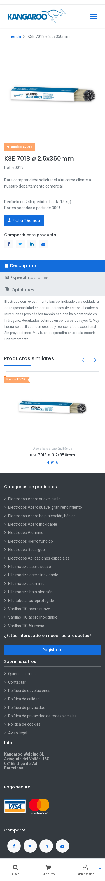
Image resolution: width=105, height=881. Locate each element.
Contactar (17, 682)
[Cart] (48, 870)
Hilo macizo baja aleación (30, 592)
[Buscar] (15, 870)
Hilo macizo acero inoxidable (33, 575)
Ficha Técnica (24, 220)
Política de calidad (24, 699)
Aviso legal (17, 733)
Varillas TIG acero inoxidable (32, 617)
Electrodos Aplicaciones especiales (39, 558)
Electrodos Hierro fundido (30, 541)
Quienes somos (22, 673)
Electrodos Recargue (26, 549)
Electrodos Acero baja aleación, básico (42, 516)
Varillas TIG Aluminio (26, 626)
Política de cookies (24, 724)
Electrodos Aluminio (26, 532)
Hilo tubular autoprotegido (31, 600)
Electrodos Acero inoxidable (33, 524)
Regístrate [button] (53, 650)
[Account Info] (85, 870)
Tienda (15, 36)
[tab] (52, 266)
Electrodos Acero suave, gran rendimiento (45, 507)
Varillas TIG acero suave (29, 609)
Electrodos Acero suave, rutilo (34, 499)
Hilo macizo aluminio (26, 583)
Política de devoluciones (29, 690)
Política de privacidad (26, 707)
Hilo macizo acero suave (29, 566)
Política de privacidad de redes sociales (42, 716)
